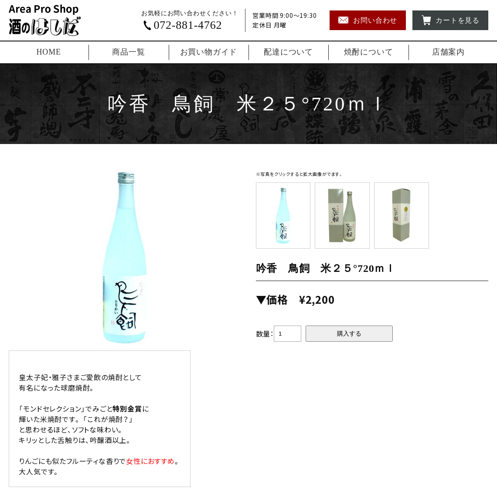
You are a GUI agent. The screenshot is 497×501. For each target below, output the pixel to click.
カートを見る (450, 20)
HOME (49, 52)
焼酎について (368, 52)
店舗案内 (448, 52)
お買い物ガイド (209, 52)
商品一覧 (128, 52)
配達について (288, 52)
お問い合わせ (367, 20)
